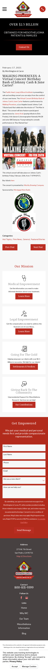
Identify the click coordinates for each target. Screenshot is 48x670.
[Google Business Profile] (26, 597)
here (12, 180)
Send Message (24, 530)
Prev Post (9, 247)
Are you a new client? (11, 479)
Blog (24, 633)
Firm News (17, 239)
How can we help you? (12, 487)
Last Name (7, 454)
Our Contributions (24, 404)
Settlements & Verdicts (24, 366)
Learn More (24, 296)
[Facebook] (21, 597)
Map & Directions (24, 556)
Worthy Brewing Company (34, 185)
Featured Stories (38, 239)
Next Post (38, 247)
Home (24, 608)
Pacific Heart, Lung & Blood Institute (19, 92)
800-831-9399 (24, 587)
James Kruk (19, 114)
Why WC (24, 613)
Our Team (24, 618)
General (26, 239)
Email (5, 471)
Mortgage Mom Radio (22, 190)
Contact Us (24, 47)
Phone (6, 463)
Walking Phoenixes (9, 104)
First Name (7, 446)
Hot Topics (7, 239)
